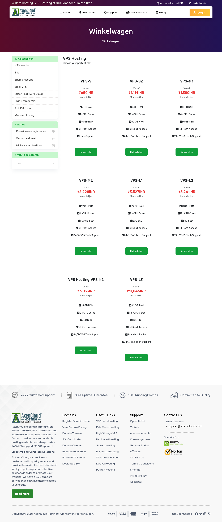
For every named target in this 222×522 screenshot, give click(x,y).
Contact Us (137, 457)
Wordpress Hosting (107, 457)
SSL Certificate (71, 439)
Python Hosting (105, 469)
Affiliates (135, 451)
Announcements (140, 433)
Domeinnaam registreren (35, 131)
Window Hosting (25, 115)
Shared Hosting (24, 79)
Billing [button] (161, 12)
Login (199, 12)
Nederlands (198, 3)
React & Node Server (74, 451)
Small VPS (21, 86)
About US (136, 482)
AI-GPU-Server (23, 108)
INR (180, 3)
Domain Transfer (72, 433)
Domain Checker (72, 445)
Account (164, 3)
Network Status (139, 445)
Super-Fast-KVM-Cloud (29, 93)
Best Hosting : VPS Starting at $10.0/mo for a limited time (52, 3)
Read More (22, 493)
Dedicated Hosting (107, 439)
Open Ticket (137, 421)
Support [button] (110, 12)
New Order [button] (87, 12)
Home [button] (65, 12)
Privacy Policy (138, 475)
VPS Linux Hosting (107, 421)
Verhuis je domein (35, 138)
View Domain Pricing (74, 427)
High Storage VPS (25, 101)
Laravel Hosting (105, 463)
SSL (17, 72)
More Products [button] (136, 12)
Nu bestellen (86, 152)
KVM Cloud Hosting (107, 427)
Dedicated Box (71, 463)
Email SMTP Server (73, 457)
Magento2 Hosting (107, 451)
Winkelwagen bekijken (35, 145)
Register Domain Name (76, 421)
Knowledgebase (140, 439)
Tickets (134, 427)
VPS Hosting (22, 65)
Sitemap (135, 469)
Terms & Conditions (142, 463)
